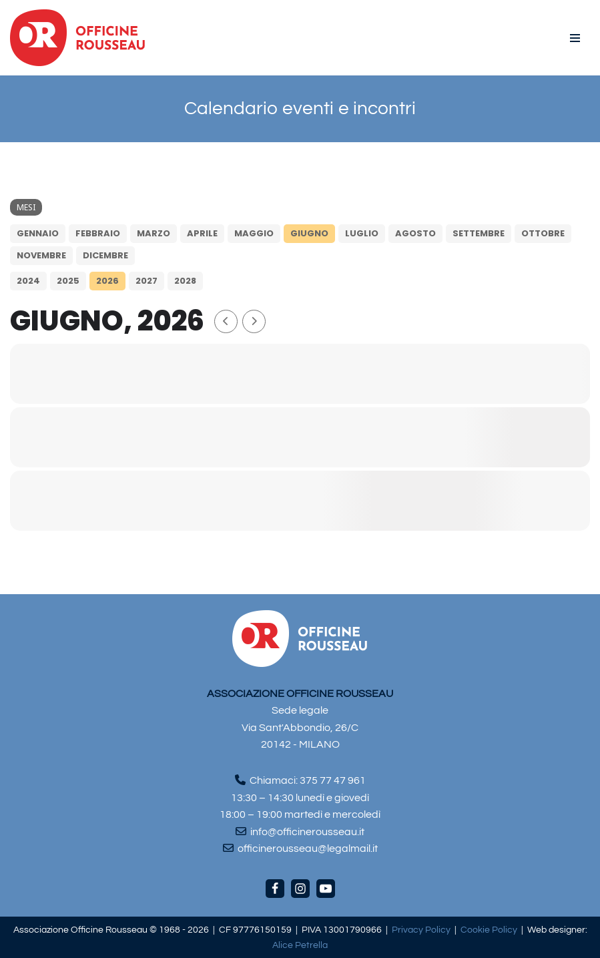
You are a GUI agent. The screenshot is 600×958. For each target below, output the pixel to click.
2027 (146, 280)
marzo (153, 233)
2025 (68, 280)
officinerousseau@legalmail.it (308, 848)
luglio (361, 233)
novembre (41, 255)
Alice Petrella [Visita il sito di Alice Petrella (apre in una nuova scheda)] (300, 945)
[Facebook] (275, 888)
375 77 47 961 (333, 780)
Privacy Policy (421, 930)
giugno (309, 233)
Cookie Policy (489, 930)
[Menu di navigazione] (575, 38)
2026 (107, 280)
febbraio (97, 233)
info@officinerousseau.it (307, 831)
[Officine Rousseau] (77, 37)
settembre (479, 233)
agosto (415, 233)
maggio (254, 233)
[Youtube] (325, 888)
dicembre (105, 255)
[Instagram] (300, 888)
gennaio (38, 233)
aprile (202, 233)
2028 (185, 280)
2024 (28, 280)
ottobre (543, 233)
